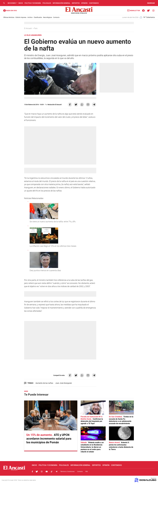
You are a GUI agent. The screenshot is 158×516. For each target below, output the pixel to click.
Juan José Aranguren (63, 383)
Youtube (47, 471)
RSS (86, 471)
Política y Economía (33, 3)
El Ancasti (28, 28)
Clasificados (38, 17)
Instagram (42, 471)
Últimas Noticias (8, 17)
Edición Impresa (20, 17)
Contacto (56, 17)
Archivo (30, 17)
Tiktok (51, 471)
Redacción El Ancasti (55, 104)
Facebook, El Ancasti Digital (32, 471)
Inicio (20, 3)
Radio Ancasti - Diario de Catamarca (10, 10)
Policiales (47, 3)
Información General (61, 3)
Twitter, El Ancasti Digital (37, 471)
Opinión (84, 3)
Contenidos (94, 3)
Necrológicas (47, 17)
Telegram (56, 471)
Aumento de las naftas (44, 383)
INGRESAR (151, 3)
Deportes (76, 3)
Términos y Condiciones (67, 471)
